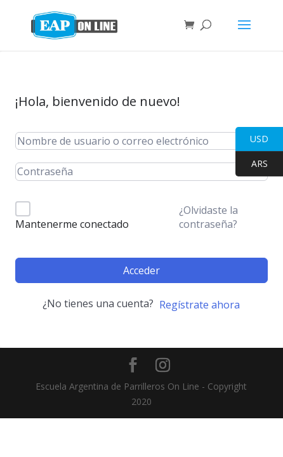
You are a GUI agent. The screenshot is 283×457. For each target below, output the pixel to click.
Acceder (141, 270)
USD (251, 139)
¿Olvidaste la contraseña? (208, 217)
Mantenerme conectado (72, 224)
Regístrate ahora (199, 305)
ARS (251, 164)
